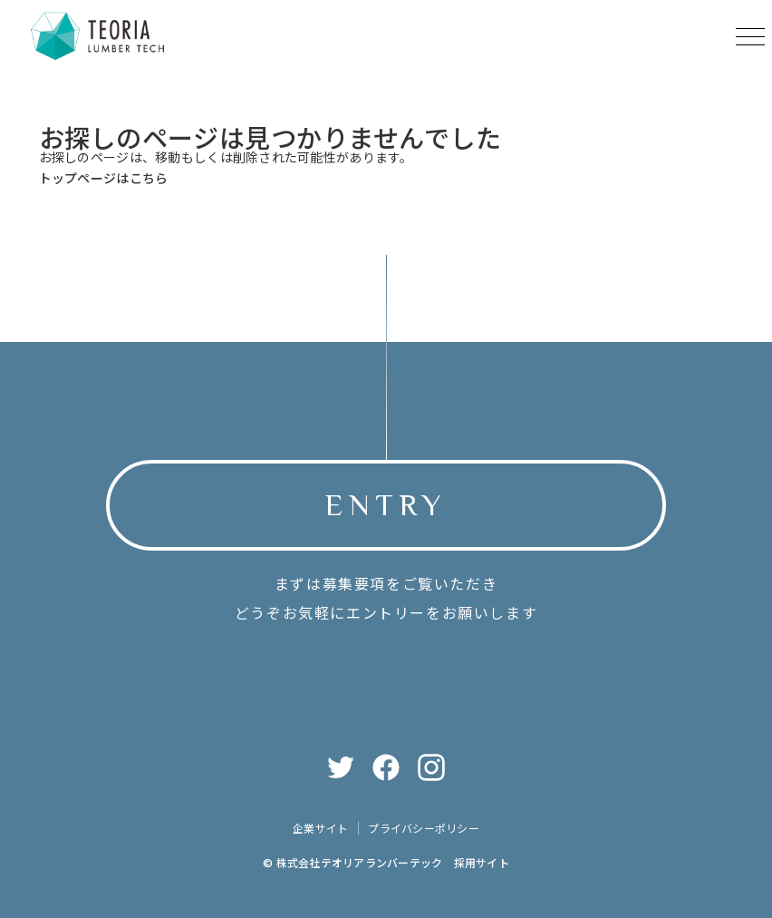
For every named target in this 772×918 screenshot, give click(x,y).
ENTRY (386, 505)
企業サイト (320, 828)
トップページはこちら (104, 178)
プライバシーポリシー (423, 828)
